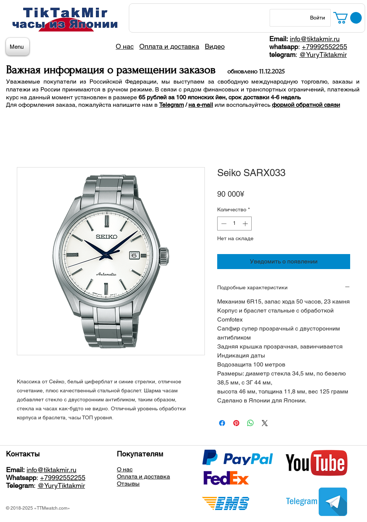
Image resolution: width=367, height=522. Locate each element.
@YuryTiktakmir (323, 54)
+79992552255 (324, 47)
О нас (125, 469)
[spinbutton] (234, 223)
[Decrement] (223, 223)
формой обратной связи (306, 104)
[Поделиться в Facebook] (222, 423)
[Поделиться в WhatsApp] (250, 423)
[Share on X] (264, 423)
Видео (215, 46)
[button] (347, 18)
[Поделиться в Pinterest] (236, 423)
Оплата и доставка (143, 476)
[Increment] (246, 223)
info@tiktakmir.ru (315, 39)
